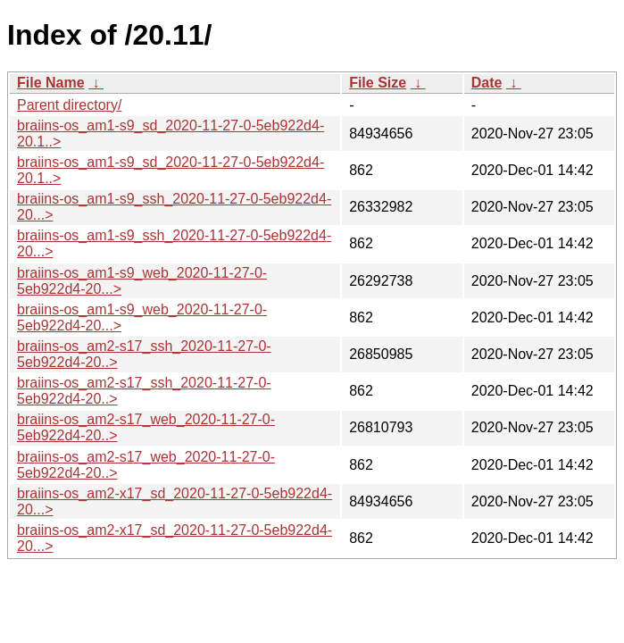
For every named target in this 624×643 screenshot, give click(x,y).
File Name (51, 82)
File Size (377, 82)
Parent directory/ (69, 105)
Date (487, 82)
